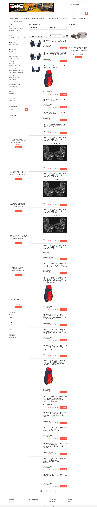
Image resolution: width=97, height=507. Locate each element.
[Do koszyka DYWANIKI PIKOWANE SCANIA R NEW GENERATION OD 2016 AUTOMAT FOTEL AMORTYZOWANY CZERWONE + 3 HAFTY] (18, 243)
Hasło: (10, 329)
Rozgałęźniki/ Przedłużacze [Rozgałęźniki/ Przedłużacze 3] (15, 60)
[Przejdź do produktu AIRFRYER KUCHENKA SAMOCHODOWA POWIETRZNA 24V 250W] (18, 259)
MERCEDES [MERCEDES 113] (11, 93)
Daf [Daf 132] (11, 42)
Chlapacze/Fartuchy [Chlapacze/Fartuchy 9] (13, 30)
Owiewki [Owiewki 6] (11, 35)
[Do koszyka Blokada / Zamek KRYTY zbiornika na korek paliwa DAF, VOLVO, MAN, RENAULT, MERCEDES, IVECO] (78, 57)
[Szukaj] (86, 13)
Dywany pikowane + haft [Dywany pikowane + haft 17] (14, 75)
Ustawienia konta (51, 501)
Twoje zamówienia (52, 499)
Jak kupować (11, 499)
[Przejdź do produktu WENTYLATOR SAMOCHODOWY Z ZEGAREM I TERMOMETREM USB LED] (18, 131)
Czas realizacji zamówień (33, 499)
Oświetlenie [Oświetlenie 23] (11, 33)
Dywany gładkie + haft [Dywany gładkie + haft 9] (14, 77)
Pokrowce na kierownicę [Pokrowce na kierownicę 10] (14, 56)
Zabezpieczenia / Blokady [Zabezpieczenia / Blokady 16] (14, 84)
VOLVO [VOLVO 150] (10, 98)
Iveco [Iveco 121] (11, 46)
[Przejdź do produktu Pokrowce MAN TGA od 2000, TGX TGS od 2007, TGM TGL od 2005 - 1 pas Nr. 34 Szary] (18, 163)
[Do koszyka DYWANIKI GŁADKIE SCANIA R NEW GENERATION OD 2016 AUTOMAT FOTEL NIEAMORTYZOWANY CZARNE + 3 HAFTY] (18, 211)
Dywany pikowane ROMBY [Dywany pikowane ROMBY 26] (14, 70)
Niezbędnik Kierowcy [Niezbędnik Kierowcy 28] (13, 32)
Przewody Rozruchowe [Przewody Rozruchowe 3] (14, 39)
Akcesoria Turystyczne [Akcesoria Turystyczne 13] (14, 26)
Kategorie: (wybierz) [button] (34, 27)
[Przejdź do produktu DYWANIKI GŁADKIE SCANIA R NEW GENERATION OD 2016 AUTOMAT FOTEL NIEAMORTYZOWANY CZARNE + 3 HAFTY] (18, 195)
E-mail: (10, 324)
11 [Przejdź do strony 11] (50, 491)
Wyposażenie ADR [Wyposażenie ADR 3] (13, 67)
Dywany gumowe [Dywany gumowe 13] (12, 79)
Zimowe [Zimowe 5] (10, 100)
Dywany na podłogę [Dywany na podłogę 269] (13, 68)
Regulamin (11, 501)
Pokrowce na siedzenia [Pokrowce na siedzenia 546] (14, 40)
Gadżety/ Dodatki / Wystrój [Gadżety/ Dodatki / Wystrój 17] (15, 28)
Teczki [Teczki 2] (10, 63)
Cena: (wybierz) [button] (53, 27)
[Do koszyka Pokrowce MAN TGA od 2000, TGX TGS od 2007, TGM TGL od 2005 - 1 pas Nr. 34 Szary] (18, 179)
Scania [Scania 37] (11, 51)
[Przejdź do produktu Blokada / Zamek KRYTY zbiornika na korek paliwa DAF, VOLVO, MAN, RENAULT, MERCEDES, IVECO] (78, 38)
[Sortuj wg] (56, 35)
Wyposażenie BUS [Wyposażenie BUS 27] (13, 65)
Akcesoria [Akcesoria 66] (12, 44)
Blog (69, 501)
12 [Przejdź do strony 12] (53, 491)
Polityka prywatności (13, 503)
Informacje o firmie (72, 503)
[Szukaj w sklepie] (77, 13)
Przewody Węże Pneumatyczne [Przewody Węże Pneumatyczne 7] (16, 37)
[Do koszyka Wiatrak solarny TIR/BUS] (18, 307)
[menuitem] (14, 18)
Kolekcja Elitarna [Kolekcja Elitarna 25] (12, 81)
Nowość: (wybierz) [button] (33, 31)
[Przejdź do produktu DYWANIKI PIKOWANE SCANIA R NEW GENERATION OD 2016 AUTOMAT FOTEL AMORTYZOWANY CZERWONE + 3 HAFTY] (18, 227)
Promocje (11, 102)
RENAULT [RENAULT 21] (11, 95)
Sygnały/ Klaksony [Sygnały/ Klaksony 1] (13, 61)
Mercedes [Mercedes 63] (12, 54)
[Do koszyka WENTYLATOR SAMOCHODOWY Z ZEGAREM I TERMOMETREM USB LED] (18, 147)
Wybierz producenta (13, 314)
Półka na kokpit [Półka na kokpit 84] (12, 58)
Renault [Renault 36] (12, 53)
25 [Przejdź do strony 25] (58, 491)
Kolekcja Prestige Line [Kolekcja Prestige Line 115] (14, 82)
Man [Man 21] (11, 47)
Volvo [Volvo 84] (11, 49)
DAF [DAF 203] (10, 88)
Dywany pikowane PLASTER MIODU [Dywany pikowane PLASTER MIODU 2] (16, 72)
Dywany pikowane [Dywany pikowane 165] (13, 74)
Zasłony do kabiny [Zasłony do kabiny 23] (13, 86)
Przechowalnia (51, 503)
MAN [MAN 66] (10, 91)
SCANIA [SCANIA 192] (10, 96)
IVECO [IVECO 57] (10, 89)
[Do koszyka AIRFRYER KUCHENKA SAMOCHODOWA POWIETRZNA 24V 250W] (18, 275)
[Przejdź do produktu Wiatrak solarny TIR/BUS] (18, 290)
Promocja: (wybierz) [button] (54, 31)
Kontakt (70, 499)
